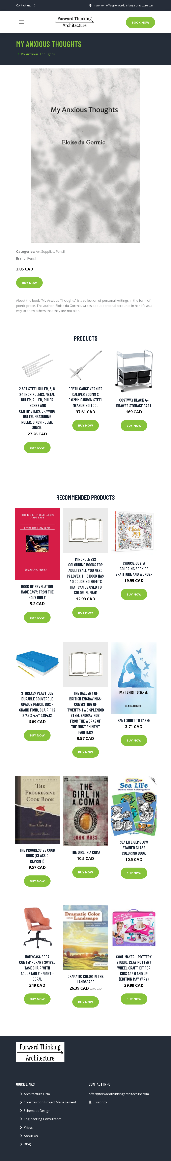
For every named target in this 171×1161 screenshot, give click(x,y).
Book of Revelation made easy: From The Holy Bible (37, 593)
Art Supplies (45, 253)
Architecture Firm (37, 1095)
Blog (27, 1145)
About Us (31, 1137)
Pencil (60, 253)
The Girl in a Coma (85, 853)
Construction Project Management (50, 1103)
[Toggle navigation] (21, 23)
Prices (28, 1128)
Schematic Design (37, 1112)
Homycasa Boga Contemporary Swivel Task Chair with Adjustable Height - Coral (37, 969)
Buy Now (29, 284)
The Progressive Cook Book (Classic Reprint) (37, 857)
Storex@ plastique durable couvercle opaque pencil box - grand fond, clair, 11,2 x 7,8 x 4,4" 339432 (37, 705)
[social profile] (34, 6)
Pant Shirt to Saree (134, 721)
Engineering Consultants (42, 1120)
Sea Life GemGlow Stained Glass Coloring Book (134, 849)
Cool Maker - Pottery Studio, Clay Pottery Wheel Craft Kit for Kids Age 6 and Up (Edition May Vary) (134, 969)
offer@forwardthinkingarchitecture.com (127, 4)
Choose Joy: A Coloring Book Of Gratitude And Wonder (133, 570)
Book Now (140, 24)
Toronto (94, 8)
